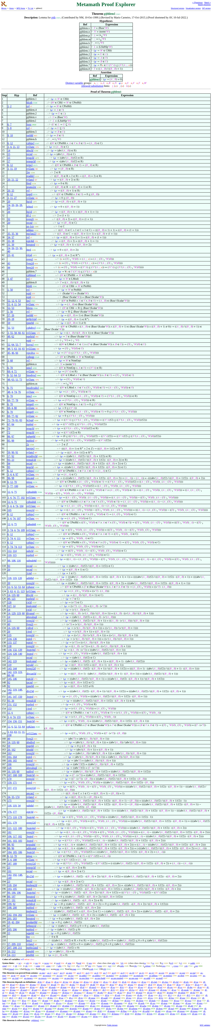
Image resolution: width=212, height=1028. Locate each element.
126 (9, 602)
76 (19, 392)
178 (20, 817)
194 (15, 885)
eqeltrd (30, 555)
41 (12, 255)
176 (9, 811)
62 (12, 336)
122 (15, 828)
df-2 (28, 215)
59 (8, 322)
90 (12, 452)
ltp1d (29, 201)
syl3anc (30, 146)
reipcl (29, 165)
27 (15, 197)
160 (9, 760)
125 (13, 598)
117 (15, 836)
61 (23, 332)
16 (8, 771)
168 (15, 775)
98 (12, 478)
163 (9, 753)
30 (20, 248)
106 (9, 836)
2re (28, 172)
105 (9, 510)
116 (19, 560)
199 (9, 904)
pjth (53, 17)
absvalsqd (31, 617)
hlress (29, 308)
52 (8, 300)
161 (9, 756)
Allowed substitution (92, 86)
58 (15, 332)
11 (14, 146)
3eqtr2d (30, 852)
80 (15, 407)
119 (15, 578)
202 (20, 914)
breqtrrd (30, 244)
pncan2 (30, 793)
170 (9, 778)
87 (12, 436)
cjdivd (29, 627)
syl (28, 106)
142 (9, 661)
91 (16, 452)
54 (19, 304)
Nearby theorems (204, 5)
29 (8, 208)
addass (30, 230)
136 (15, 638)
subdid (30, 805)
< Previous (197, 2)
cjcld (29, 602)
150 (20, 696)
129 (13, 613)
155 (19, 717)
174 (17, 797)
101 (9, 840)
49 (8, 336)
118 (9, 578)
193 (9, 888)
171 (15, 782)
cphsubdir (31, 492)
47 (11, 278)
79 (12, 420)
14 (8, 150)
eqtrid (29, 642)
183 (20, 840)
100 (16, 486)
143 (9, 668)
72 (8, 420)
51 (8, 304)
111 (19, 538)
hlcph (29, 102)
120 (20, 578)
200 (15, 907)
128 (15, 653)
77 (12, 400)
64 (12, 344)
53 (19, 300)
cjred (29, 631)
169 (20, 775)
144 (15, 668)
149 (9, 692)
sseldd (29, 135)
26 (16, 205)
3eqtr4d (30, 817)
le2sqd (29, 420)
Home (11, 8)
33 (8, 241)
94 (8, 463)
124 (9, 653)
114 (15, 551)
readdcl (30, 176)
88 (12, 440)
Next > (207, 2)
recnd (29, 154)
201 (9, 918)
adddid (30, 578)
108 (13, 560)
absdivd (30, 742)
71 (15, 371)
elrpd (29, 255)
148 (20, 689)
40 (8, 251)
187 (9, 863)
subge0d (30, 436)
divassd (30, 613)
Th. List (30, 8)
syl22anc (31, 348)
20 (8, 179)
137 (15, 642)
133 (9, 642)
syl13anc (31, 332)
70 (11, 367)
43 (8, 263)
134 (9, 638)
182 (20, 836)
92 (12, 456)
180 (20, 828)
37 (12, 237)
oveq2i (30, 219)
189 (15, 863)
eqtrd (29, 638)
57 (8, 315)
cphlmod (31, 275)
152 (15, 704)
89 (8, 896)
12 (11, 143)
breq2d (30, 267)
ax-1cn (30, 226)
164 (15, 756)
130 (9, 649)
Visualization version (193, 8)
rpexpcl (30, 448)
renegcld (31, 161)
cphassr (30, 587)
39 (12, 244)
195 (15, 888)
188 (15, 859)
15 (8, 154)
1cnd (29, 573)
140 (20, 653)
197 (13, 896)
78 (16, 400)
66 (16, 352)
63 (15, 348)
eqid (28, 293)
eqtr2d (29, 678)
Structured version (177, 8)
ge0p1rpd (31, 319)
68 (11, 360)
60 (19, 332)
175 (9, 800)
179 (15, 822)
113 (20, 546)
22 (16, 179)
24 (8, 205)
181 (9, 832)
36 (16, 233)
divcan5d (31, 673)
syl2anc (30, 168)
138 (9, 646)
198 (9, 907)
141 (9, 696)
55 (11, 332)
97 (16, 474)
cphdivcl (31, 327)
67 (8, 424)
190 (13, 892)
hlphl (29, 286)
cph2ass (30, 726)
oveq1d (30, 510)
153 (9, 708)
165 (15, 760)
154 (9, 721)
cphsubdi (31, 501)
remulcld (31, 459)
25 (12, 190)
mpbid (29, 424)
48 (8, 348)
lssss (28, 124)
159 (9, 782)
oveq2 (29, 259)
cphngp (30, 356)
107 (19, 518)
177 (15, 811)
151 (9, 704)
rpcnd (29, 682)
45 (8, 352)
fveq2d (30, 263)
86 (8, 436)
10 (11, 135)
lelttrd (29, 206)
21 (12, 179)
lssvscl (30, 344)
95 (8, 467)
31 (8, 244)
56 (11, 311)
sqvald (29, 664)
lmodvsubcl (32, 387)
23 (16, 248)
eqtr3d (29, 811)
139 (20, 649)
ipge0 (29, 194)
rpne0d (30, 322)
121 (9, 828)
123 (23, 591)
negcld (30, 467)
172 (15, 788)
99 (8, 892)
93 (8, 459)
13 (18, 146)
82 (16, 416)
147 (15, 696)
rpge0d (30, 746)
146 (15, 678)
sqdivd (30, 771)
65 (23, 348)
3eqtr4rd (30, 649)
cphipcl (30, 143)
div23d (30, 691)
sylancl (30, 179)
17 (8, 161)
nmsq (29, 482)
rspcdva (30, 352)
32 (8, 219)
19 (15, 168)
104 (21, 506)
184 (9, 852)
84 (12, 424)
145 (9, 678)
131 (9, 620)
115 (15, 555)
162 (13, 749)
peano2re (31, 187)
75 (11, 387)
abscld (29, 150)
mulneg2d (31, 885)
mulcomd (31, 606)
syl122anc (31, 733)
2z (27, 444)
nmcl (29, 367)
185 (15, 852)
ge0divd (30, 904)
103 (15, 840)
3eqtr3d (30, 721)
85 (8, 440)
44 (8, 267)
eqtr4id (30, 241)
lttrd (28, 249)
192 (15, 874)
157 (9, 788)
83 (20, 420)
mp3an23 (31, 233)
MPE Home (21, 8)
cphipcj (30, 712)
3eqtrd (29, 653)
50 (11, 289)
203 (15, 918)
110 (9, 555)
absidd (29, 749)
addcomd (31, 848)
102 (23, 497)
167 (9, 775)
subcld (29, 551)
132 (15, 649)
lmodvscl (31, 375)
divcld (29, 595)
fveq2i (29, 624)
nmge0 (30, 404)
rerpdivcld (31, 456)
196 (19, 892)
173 (9, 817)
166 (9, 764)
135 (9, 635)
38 (12, 241)
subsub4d (31, 560)
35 (8, 233)
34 (8, 237)
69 (8, 371)
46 (12, 352)
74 (15, 392)
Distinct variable (74, 83)
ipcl (28, 300)
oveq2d (30, 583)
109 (23, 530)
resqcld (30, 157)
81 (16, 420)
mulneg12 (31, 911)
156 (15, 721)
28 (20, 205)
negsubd (30, 844)
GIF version (206, 8)
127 (9, 606)
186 (20, 852)
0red (28, 183)
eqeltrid (30, 336)
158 (9, 735)
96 (8, 478)
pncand (30, 478)
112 (9, 551)
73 (20, 379)
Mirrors (3, 8)
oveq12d (31, 668)
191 (9, 871)
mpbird (30, 440)
